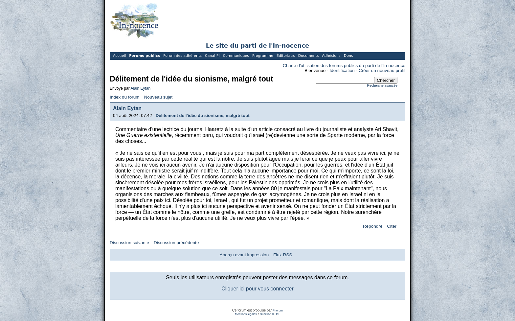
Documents (308, 56)
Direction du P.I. (270, 314)
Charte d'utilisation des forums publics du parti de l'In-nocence (344, 65)
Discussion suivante (129, 242)
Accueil (119, 56)
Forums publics (144, 56)
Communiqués (236, 56)
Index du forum (125, 97)
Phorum (278, 310)
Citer (391, 226)
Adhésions (331, 56)
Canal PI (212, 56)
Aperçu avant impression (244, 254)
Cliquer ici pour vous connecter (257, 288)
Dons (348, 56)
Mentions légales (246, 314)
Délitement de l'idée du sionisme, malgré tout (203, 115)
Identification (342, 70)
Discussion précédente (176, 242)
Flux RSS (282, 254)
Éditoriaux (286, 56)
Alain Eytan (140, 88)
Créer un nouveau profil (382, 70)
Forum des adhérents (182, 56)
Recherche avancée (382, 85)
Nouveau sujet (158, 97)
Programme (262, 56)
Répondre (373, 226)
